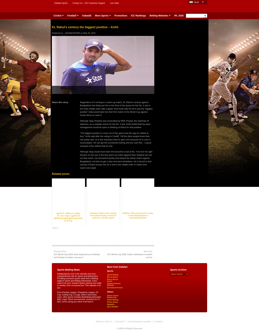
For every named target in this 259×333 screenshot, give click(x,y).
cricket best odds (93, 228)
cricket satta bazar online (127, 231)
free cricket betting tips (69, 234)
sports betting (124, 241)
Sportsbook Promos (115, 288)
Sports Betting (112, 275)
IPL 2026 (179, 15)
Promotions (120, 15)
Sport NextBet (112, 307)
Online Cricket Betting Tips (112, 296)
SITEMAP (158, 322)
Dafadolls (110, 304)
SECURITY (120, 322)
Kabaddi (86, 15)
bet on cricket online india (71, 228)
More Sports (102, 15)
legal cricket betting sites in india (113, 234)
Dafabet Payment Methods (113, 284)
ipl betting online (89, 234)
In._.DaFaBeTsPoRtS (70, 33)
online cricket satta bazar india (124, 237)
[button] (205, 16)
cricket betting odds (111, 228)
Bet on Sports (112, 277)
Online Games (112, 302)
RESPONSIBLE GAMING (140, 322)
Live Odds (114, 3)
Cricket (57, 15)
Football (71, 15)
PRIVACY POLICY (104, 322)
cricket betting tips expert (102, 231)
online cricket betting (99, 237)
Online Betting (112, 300)
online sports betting (84, 241)
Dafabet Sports (61, 3)
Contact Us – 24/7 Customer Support (89, 3)
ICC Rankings (138, 15)
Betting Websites (159, 15)
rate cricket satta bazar (106, 241)
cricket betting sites (131, 228)
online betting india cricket (75, 237)
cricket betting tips (80, 231)
